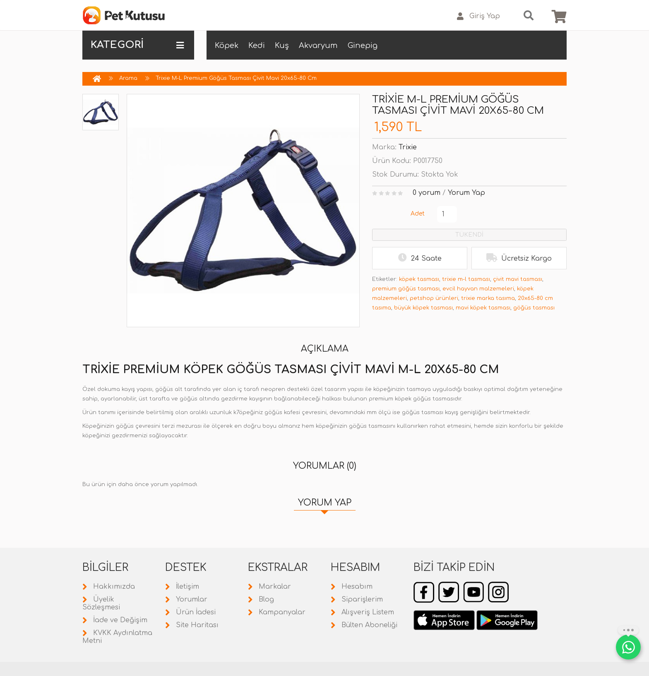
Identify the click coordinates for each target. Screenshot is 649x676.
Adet (418, 214)
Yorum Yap (466, 193)
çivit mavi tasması (517, 279)
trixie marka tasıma (488, 298)
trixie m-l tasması (466, 279)
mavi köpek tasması (483, 308)
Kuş (282, 45)
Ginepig (362, 45)
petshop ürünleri (434, 298)
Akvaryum (318, 45)
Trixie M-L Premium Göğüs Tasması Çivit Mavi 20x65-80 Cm (236, 78)
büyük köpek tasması (423, 308)
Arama (128, 78)
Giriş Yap (478, 16)
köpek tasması (419, 279)
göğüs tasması (534, 308)
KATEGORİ (137, 45)
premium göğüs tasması (406, 289)
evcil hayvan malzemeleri (478, 289)
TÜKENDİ (469, 235)
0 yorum (426, 193)
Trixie (408, 147)
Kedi (256, 45)
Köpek (226, 45)
